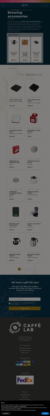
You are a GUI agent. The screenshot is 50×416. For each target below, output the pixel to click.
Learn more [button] (5, 413)
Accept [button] (45, 413)
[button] (48, 403)
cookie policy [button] (23, 406)
